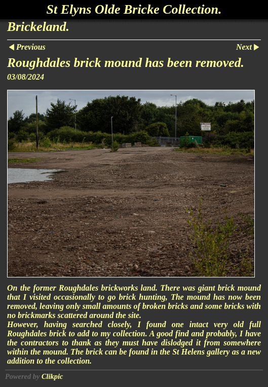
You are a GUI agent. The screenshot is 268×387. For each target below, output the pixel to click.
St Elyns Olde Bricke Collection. (134, 9)
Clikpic (52, 376)
